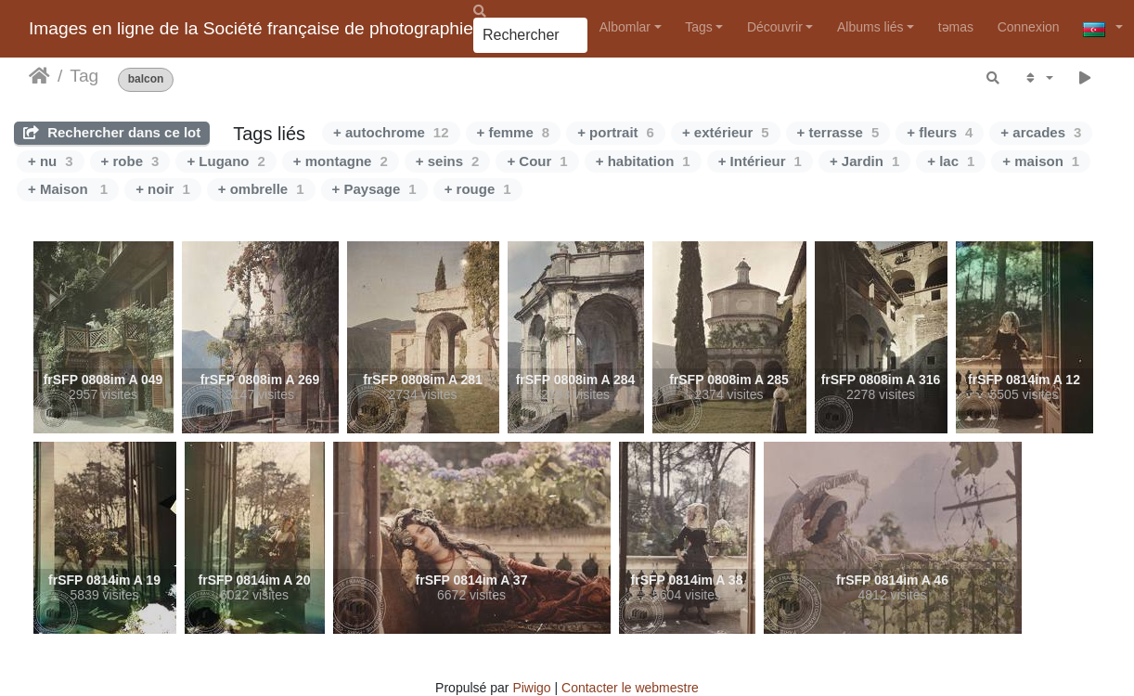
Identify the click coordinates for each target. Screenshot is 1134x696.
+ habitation (643, 161)
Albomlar (625, 26)
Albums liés (870, 26)
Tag (84, 75)
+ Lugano (225, 161)
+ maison (1040, 161)
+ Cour (537, 161)
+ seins (448, 161)
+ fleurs (940, 132)
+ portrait (615, 132)
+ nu (50, 161)
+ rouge (478, 189)
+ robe (130, 161)
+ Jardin (864, 161)
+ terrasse (838, 132)
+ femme (513, 132)
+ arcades (1040, 132)
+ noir (162, 189)
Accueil (39, 76)
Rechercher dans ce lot (111, 132)
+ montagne (340, 161)
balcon (146, 79)
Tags (699, 26)
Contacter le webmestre (630, 687)
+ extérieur (725, 132)
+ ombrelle (261, 189)
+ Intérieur (760, 161)
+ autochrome (390, 132)
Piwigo (531, 687)
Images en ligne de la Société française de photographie (251, 28)
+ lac (950, 161)
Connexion (1029, 26)
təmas (955, 26)
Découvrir (775, 26)
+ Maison (68, 189)
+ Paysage (374, 189)
